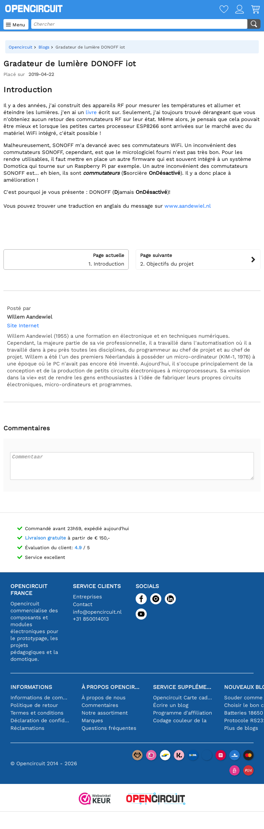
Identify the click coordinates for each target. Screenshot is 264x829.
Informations (31, 687)
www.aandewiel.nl (187, 206)
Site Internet (23, 325)
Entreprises (87, 597)
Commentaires (100, 705)
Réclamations (27, 728)
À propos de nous (104, 697)
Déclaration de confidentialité (40, 720)
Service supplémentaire (183, 687)
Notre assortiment (105, 713)
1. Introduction (66, 259)
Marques (92, 720)
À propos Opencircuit (112, 687)
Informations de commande (40, 697)
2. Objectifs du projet (198, 259)
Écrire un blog (170, 705)
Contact (82, 604)
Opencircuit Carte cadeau (183, 697)
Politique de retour (34, 705)
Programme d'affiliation (182, 713)
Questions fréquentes (109, 728)
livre (91, 112)
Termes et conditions (36, 713)
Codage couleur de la (179, 720)
